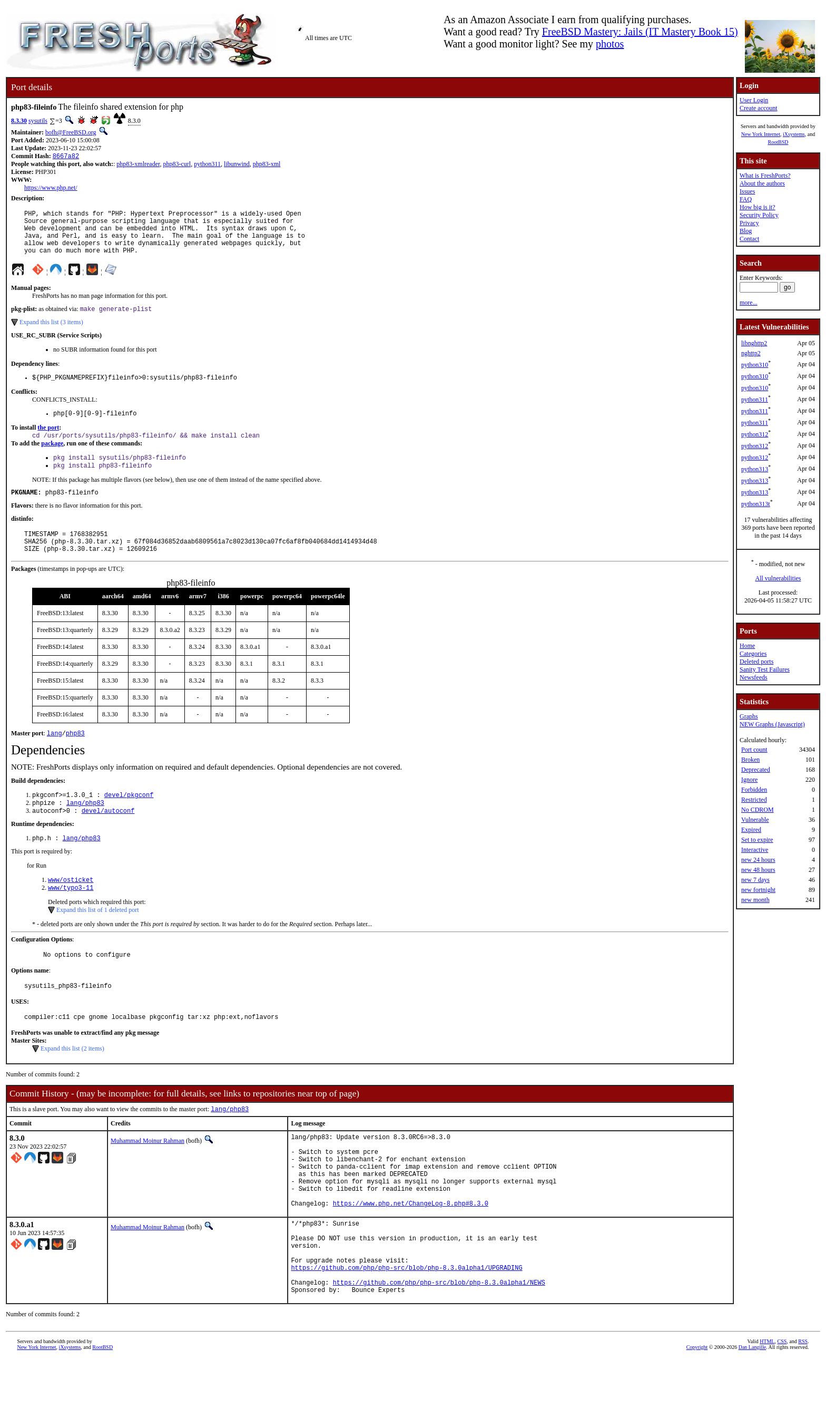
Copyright (697, 1416)
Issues (747, 191)
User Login (754, 100)
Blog (746, 231)
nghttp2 (751, 353)
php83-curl (177, 165)
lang (54, 758)
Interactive (754, 849)
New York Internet (760, 134)
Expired (751, 829)
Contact (749, 238)
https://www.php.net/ (50, 188)
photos (610, 44)
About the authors (762, 183)
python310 (754, 364)
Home (747, 645)
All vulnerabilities (778, 578)
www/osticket (70, 910)
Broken (750, 759)
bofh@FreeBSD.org (70, 132)
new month (755, 900)
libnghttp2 (754, 343)
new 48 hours (758, 869)
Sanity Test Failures (765, 669)
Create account (759, 108)
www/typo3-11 (70, 919)
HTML (767, 1410)
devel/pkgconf (129, 821)
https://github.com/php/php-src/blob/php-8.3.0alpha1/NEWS (439, 1349)
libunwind (237, 165)
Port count (754, 749)
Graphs (749, 716)
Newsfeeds (754, 677)
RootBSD (778, 142)
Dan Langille (752, 1416)
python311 (207, 165)
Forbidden (754, 789)
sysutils (37, 120)
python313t (755, 504)
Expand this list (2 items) (72, 1085)
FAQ (746, 199)
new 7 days (755, 879)
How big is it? (757, 207)
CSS (781, 1410)
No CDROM (757, 809)
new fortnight (758, 889)
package (52, 459)
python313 (754, 469)
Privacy (749, 223)
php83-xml (267, 165)
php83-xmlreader (138, 165)
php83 (75, 758)
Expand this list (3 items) (51, 333)
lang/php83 (85, 829)
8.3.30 (19, 120)
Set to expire (757, 839)
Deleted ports (756, 661)
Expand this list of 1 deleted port (97, 941)
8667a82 (66, 156)
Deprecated (755, 769)
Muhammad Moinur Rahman (147, 1178)
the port (48, 442)
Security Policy (759, 215)
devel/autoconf (108, 838)
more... (749, 302)
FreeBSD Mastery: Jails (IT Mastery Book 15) (640, 31)
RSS (803, 1410)
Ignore (749, 779)
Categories (753, 653)
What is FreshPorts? (765, 175)
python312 (754, 434)
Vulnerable (755, 819)
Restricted (754, 799)
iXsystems (794, 134)
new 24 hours (758, 859)
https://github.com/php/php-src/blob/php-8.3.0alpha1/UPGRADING (406, 1331)
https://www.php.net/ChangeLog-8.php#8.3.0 (410, 1256)
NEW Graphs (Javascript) (772, 724)
